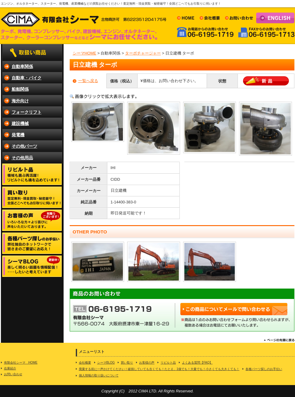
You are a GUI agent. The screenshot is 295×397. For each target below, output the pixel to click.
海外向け (20, 100)
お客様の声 (146, 362)
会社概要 (85, 362)
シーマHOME (84, 53)
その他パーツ (24, 146)
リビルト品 (168, 362)
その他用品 (22, 157)
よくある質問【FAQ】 (197, 362)
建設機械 (20, 123)
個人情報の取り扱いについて (99, 375)
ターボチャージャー (143, 53)
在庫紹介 (10, 368)
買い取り (127, 362)
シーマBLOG (106, 362)
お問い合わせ (13, 374)
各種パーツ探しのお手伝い (263, 369)
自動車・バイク (27, 77)
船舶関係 (20, 89)
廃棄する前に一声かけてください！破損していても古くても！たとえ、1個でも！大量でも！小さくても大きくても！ (159, 369)
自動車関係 (22, 66)
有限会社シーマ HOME (21, 362)
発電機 (18, 134)
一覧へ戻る (88, 80)
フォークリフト (27, 112)
